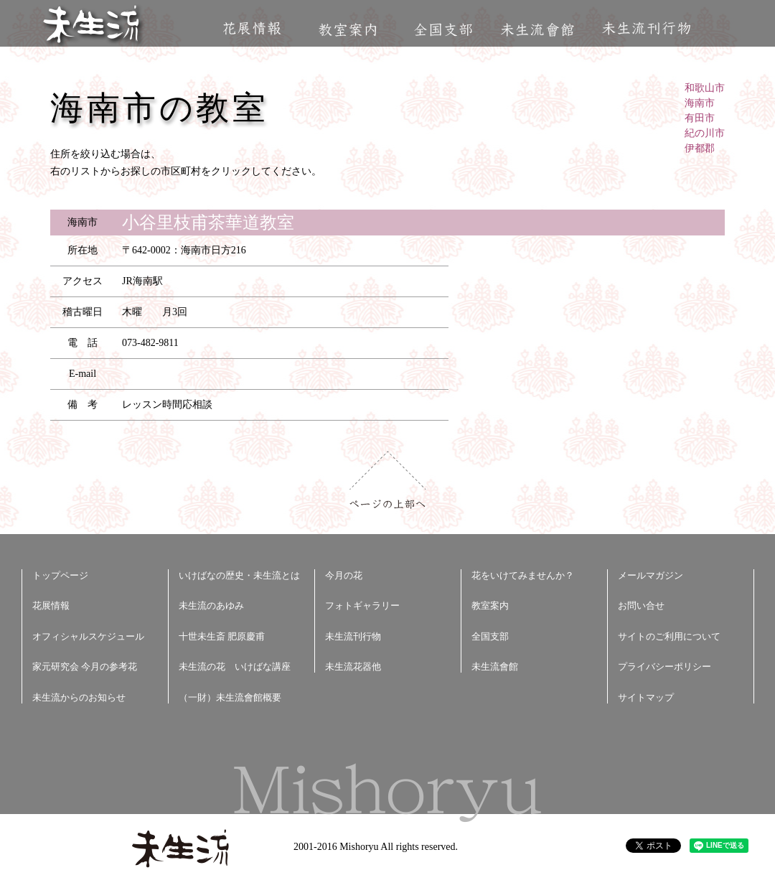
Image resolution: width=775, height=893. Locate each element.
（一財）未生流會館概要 (230, 697)
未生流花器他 (353, 666)
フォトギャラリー (362, 605)
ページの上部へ (387, 480)
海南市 (700, 103)
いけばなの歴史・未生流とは (239, 575)
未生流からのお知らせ (79, 697)
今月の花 (343, 575)
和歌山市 (705, 88)
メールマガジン (650, 575)
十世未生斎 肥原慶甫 (222, 636)
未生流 (92, 25)
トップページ (60, 575)
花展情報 (252, 28)
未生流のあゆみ (211, 605)
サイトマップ (646, 697)
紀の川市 (705, 133)
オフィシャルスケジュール (88, 636)
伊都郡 (700, 148)
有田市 (700, 118)
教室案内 (347, 30)
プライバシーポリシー (664, 666)
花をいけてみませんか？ (522, 575)
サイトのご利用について (669, 636)
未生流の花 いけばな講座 (235, 666)
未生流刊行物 (646, 28)
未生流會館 (537, 30)
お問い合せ (641, 605)
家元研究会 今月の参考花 (84, 666)
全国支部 (442, 30)
